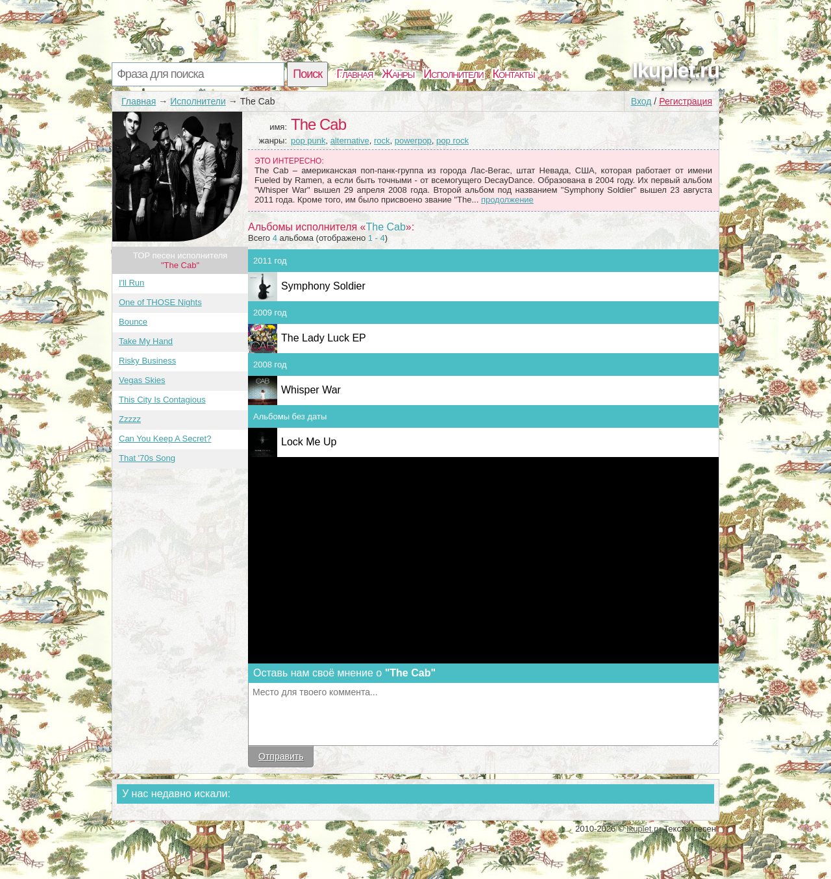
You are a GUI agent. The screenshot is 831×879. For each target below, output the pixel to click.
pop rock (452, 140)
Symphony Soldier (323, 285)
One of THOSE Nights (160, 302)
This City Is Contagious (162, 399)
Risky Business (147, 360)
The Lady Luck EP (323, 337)
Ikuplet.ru (675, 70)
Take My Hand (146, 341)
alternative (349, 140)
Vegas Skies (142, 380)
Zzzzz (130, 419)
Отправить (280, 756)
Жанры (398, 74)
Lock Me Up (308, 441)
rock (382, 140)
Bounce (133, 322)
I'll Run (131, 283)
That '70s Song (147, 458)
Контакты (514, 74)
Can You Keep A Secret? (165, 438)
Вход (641, 101)
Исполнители (453, 74)
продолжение (507, 199)
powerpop (413, 140)
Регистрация (685, 101)
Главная (354, 74)
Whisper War (311, 389)
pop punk (308, 140)
